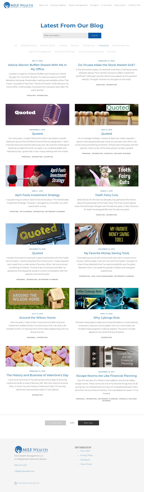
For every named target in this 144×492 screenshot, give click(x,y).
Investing (63, 45)
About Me (43, 5)
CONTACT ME (134, 5)
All (16, 45)
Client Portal (86, 464)
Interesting (103, 45)
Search (95, 35)
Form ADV (85, 451)
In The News (106, 5)
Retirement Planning (64, 52)
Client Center (120, 5)
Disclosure (85, 460)
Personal (75, 45)
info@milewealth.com (24, 471)
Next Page (88, 423)
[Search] (65, 35)
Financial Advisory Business (91, 52)
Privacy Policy (86, 455)
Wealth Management (78, 5)
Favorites (111, 52)
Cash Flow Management (39, 52)
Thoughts (94, 5)
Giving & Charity (47, 45)
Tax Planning (89, 45)
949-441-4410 (20, 465)
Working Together (58, 5)
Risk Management (120, 45)
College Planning (29, 45)
